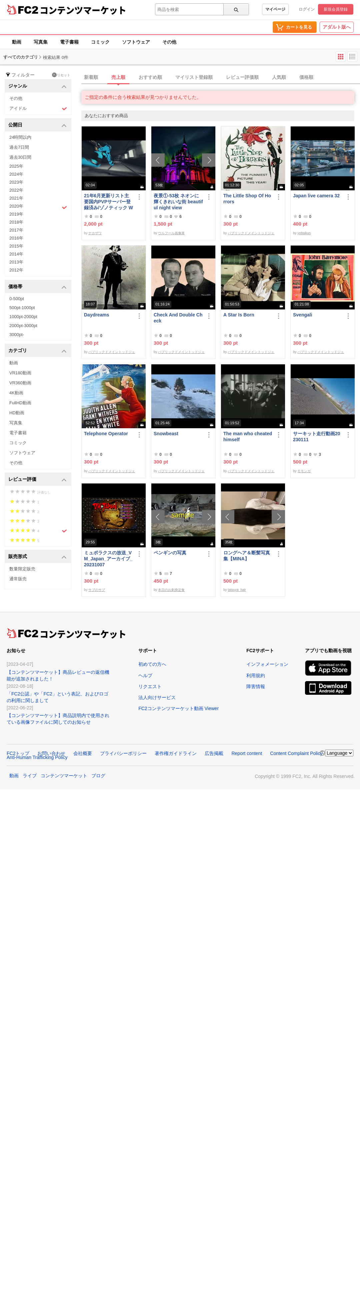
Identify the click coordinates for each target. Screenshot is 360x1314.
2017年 (16, 230)
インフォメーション (267, 664)
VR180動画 (20, 372)
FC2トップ (18, 753)
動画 (16, 42)
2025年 (16, 166)
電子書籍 (69, 42)
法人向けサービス (157, 697)
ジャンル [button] (37, 86)
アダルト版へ (337, 27)
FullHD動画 (20, 402)
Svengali (302, 314)
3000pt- (16, 334)
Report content (246, 753)
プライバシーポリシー (123, 753)
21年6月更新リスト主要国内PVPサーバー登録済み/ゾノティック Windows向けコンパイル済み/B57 (108, 202)
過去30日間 (20, 157)
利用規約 (255, 675)
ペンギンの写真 (170, 552)
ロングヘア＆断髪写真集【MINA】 (246, 555)
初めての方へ (152, 664)
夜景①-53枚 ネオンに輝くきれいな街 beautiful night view (178, 201)
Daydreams (96, 314)
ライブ (30, 775)
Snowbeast (166, 433)
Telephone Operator (106, 433)
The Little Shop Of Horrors (247, 198)
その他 (169, 42)
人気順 (279, 77)
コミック (100, 42)
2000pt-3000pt (23, 325)
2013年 (16, 262)
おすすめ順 (150, 77)
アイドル (38, 108)
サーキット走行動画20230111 (316, 436)
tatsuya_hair (237, 590)
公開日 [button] (37, 125)
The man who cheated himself (247, 436)
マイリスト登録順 (194, 77)
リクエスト (150, 686)
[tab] (220, 77)
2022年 (16, 190)
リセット (61, 75)
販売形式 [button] (37, 557)
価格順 (306, 77)
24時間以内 (20, 137)
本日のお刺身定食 (171, 590)
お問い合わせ (51, 753)
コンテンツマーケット (83, 10)
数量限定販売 (22, 568)
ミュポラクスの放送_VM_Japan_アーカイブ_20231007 (108, 558)
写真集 (41, 42)
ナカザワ (95, 233)
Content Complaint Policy (296, 753)
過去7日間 (19, 147)
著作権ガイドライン (176, 753)
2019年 (16, 214)
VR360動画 (20, 382)
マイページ (275, 9)
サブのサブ (96, 590)
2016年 (16, 238)
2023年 (16, 182)
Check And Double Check (178, 317)
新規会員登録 (336, 9)
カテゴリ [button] (37, 351)
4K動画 (16, 392)
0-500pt (16, 298)
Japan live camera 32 (316, 195)
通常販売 (18, 578)
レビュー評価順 (242, 77)
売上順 (118, 77)
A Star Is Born (238, 314)
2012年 (16, 270)
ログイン (307, 9)
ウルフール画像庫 (171, 233)
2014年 (16, 254)
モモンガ (304, 471)
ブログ (98, 775)
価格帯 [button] (37, 287)
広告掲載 (214, 753)
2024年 (16, 174)
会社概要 (82, 753)
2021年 (16, 198)
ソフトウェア (136, 42)
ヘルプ (145, 675)
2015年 (16, 246)
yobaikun (304, 233)
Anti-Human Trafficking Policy (37, 757)
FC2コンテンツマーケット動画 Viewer (178, 708)
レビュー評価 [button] (37, 479)
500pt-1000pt (22, 307)
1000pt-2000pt (23, 316)
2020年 (38, 207)
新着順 (91, 77)
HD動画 (16, 412)
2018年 (16, 222)
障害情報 (255, 686)
